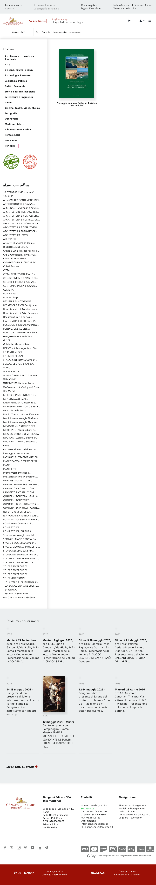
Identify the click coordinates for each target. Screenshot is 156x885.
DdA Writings (10, 297)
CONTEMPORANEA (20, 287)
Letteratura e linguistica (19, 96)
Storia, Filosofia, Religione (20, 91)
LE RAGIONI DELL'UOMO (21, 408)
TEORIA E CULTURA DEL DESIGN (21, 587)
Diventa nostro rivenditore (125, 8)
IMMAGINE (9, 379)
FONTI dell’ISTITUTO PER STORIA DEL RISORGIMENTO (21, 334)
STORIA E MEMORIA (20, 556)
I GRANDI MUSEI (12, 352)
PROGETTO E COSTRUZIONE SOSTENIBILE (18, 494)
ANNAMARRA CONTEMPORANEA (21, 200)
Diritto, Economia (15, 86)
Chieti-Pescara (11, 266)
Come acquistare (90, 5)
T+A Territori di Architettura (20, 583)
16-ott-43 (8, 196)
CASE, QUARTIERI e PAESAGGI (19, 254)
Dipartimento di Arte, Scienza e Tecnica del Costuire (20, 314)
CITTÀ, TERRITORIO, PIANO (20, 275)
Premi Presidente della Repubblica (16, 474)
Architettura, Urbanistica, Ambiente (19, 58)
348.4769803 (99, 814)
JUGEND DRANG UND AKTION (19, 394)
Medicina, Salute (14, 124)
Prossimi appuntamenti (23, 621)
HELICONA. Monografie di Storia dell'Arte (21, 350)
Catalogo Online (54, 871)
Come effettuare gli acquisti (134, 814)
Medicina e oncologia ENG (21, 420)
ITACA (21, 387)
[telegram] (46, 847)
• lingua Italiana (60, 22)
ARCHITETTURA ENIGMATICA (21, 233)
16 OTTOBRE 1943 (19, 194)
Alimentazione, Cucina (18, 129)
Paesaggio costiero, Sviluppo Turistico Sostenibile (76, 104)
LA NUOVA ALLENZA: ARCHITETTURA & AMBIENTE (19, 400)
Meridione (11, 140)
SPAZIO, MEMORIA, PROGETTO (21, 548)
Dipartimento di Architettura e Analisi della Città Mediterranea (21, 311)
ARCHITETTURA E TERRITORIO (21, 229)
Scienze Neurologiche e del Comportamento (18, 537)
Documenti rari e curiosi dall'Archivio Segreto (17, 318)
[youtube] (32, 847)
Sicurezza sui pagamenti (133, 805)
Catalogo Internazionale (55, 874)
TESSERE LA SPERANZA (16, 593)
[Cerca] (38, 32)
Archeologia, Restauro (18, 75)
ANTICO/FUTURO (19, 205)
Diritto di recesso (128, 811)
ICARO (6, 367)
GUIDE (6, 340)
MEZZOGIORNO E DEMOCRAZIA (21, 433)
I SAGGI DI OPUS (18, 365)
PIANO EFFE (9, 468)
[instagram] (18, 847)
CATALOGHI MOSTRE (14, 258)
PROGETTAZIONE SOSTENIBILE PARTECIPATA (20, 486)
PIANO (7, 465)
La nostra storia (13, 5)
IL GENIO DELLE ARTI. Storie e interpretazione (20, 377)
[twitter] (12, 847)
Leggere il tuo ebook (130, 817)
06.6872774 (101, 811)
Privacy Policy (50, 824)
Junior (8, 102)
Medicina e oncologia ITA (21, 424)
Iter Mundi (9, 391)
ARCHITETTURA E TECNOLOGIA (21, 225)
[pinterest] (25, 847)
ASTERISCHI (9, 239)
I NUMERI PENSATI (13, 355)
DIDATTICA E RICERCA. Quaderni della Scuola (21, 307)
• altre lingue (76, 22)
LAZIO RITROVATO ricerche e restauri (19, 404)
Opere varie (11, 118)
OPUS (6, 445)
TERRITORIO (10, 589)
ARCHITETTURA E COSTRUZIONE (21, 221)
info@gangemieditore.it (94, 823)
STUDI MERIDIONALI (14, 578)
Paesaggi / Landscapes (16, 453)
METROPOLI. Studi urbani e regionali (18, 431)
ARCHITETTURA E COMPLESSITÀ (21, 217)
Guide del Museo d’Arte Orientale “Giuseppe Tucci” (18, 346)
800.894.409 (87, 808)
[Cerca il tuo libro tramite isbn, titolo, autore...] (93, 32)
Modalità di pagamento (132, 808)
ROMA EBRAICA (18, 525)
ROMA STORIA (11, 527)
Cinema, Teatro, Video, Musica (22, 107)
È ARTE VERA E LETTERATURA (19, 320)
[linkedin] (39, 847)
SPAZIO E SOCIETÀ (19, 544)
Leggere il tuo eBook (91, 8)
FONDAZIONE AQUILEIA (16, 328)
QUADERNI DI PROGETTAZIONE (21, 509)
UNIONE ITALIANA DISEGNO (19, 597)
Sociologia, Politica (16, 80)
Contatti (9, 8)
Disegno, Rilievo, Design (19, 69)
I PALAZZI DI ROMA (20, 361)
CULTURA (8, 289)
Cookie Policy (50, 827)
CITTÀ (6, 270)
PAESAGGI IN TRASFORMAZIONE (21, 459)
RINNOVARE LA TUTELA (21, 517)
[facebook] (5, 847)
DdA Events (9, 293)
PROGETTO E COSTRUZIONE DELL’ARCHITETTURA (18, 490)
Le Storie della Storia (15, 410)
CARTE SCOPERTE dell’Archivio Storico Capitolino (20, 252)
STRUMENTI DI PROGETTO (18, 562)
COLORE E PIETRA (19, 283)
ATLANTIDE (19, 244)
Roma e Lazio (12, 134)
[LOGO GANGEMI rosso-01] (13, 15)
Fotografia (11, 113)
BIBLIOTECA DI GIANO (15, 246)
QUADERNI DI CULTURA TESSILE (21, 505)
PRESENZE (20, 478)
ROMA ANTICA (21, 521)
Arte (7, 64)
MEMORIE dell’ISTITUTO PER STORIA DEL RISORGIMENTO (19, 427)
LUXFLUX (21, 414)
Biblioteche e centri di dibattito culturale (132, 5)
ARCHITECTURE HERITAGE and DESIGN (20, 213)
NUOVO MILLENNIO (20, 439)
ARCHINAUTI (21, 209)
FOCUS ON (21, 326)
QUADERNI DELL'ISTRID (16, 500)
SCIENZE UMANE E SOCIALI (20, 540)
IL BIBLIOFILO (11, 371)
